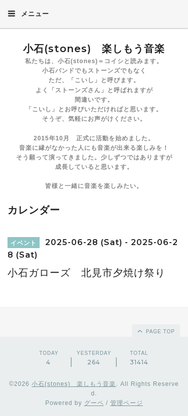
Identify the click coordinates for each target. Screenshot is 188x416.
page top (155, 331)
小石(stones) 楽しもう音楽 (94, 49)
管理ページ (126, 402)
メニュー (28, 14)
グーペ (94, 402)
